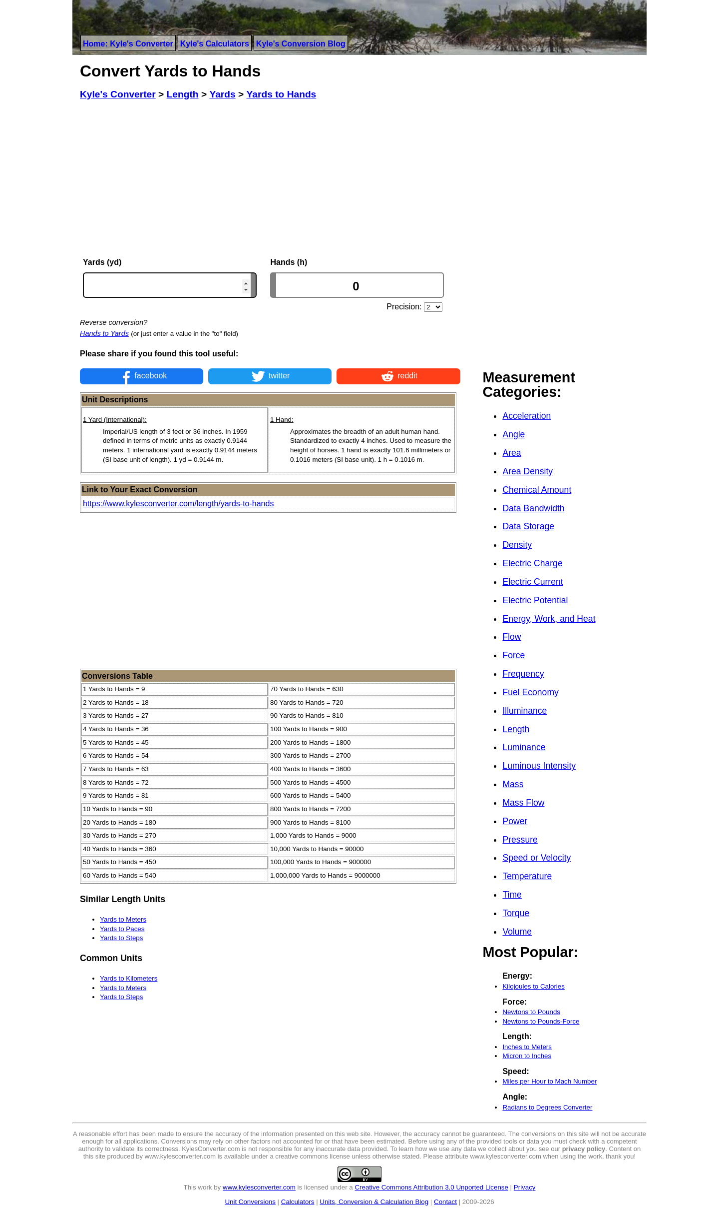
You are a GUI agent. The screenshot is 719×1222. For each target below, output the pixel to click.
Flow (511, 637)
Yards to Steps (121, 938)
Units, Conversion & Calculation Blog (374, 1202)
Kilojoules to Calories (533, 986)
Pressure (519, 840)
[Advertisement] (270, 179)
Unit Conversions (250, 1202)
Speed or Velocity (536, 858)
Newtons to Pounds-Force (540, 1021)
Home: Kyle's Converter (128, 43)
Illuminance (524, 711)
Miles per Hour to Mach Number (549, 1081)
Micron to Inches (526, 1056)
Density (517, 545)
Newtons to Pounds (531, 1012)
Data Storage (528, 526)
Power (514, 821)
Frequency (523, 674)
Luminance (523, 747)
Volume (517, 932)
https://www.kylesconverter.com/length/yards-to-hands (178, 503)
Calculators (298, 1202)
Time (511, 895)
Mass (512, 784)
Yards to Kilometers (128, 978)
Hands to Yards (104, 333)
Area (511, 453)
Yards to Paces (122, 929)
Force (513, 655)
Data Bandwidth (533, 508)
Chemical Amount (536, 490)
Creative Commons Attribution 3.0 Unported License (431, 1187)
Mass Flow (523, 803)
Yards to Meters (123, 919)
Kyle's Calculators (214, 43)
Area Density (527, 471)
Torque (515, 913)
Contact (445, 1202)
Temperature (527, 876)
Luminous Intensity (539, 766)
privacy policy (584, 1149)
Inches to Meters (527, 1047)
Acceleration (526, 416)
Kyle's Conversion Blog (301, 43)
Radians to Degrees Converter (547, 1107)
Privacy (525, 1187)
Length (515, 729)
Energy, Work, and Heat (548, 619)
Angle (513, 434)
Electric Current (532, 582)
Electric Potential (535, 600)
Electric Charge (532, 563)
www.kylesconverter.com (259, 1187)
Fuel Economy (530, 692)
